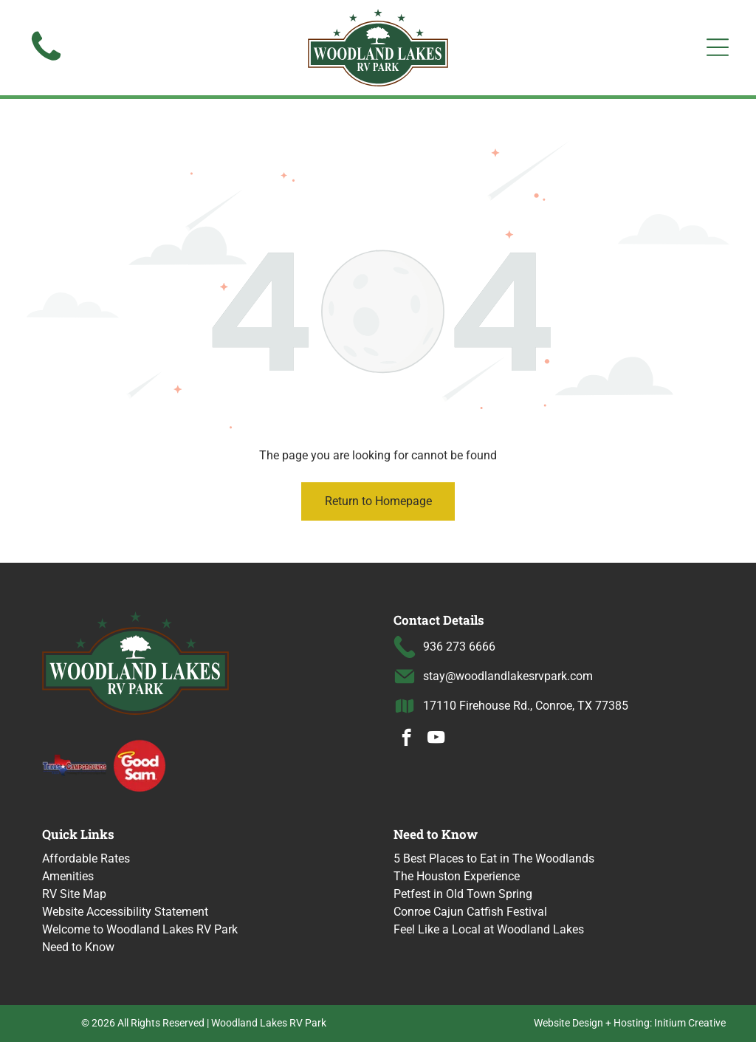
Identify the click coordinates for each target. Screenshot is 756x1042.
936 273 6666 (459, 647)
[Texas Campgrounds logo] (74, 765)
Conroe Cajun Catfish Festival (470, 912)
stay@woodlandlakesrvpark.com (508, 676)
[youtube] (436, 739)
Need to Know (78, 947)
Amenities (68, 876)
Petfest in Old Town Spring (463, 894)
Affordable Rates (86, 858)
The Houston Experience (457, 876)
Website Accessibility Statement (125, 912)
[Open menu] (718, 47)
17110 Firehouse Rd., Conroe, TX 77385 (525, 706)
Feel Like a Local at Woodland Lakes (489, 929)
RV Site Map (74, 894)
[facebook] (406, 739)
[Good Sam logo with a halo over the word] (139, 765)
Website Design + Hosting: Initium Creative (630, 1023)
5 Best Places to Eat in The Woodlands (494, 858)
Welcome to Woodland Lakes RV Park (140, 929)
